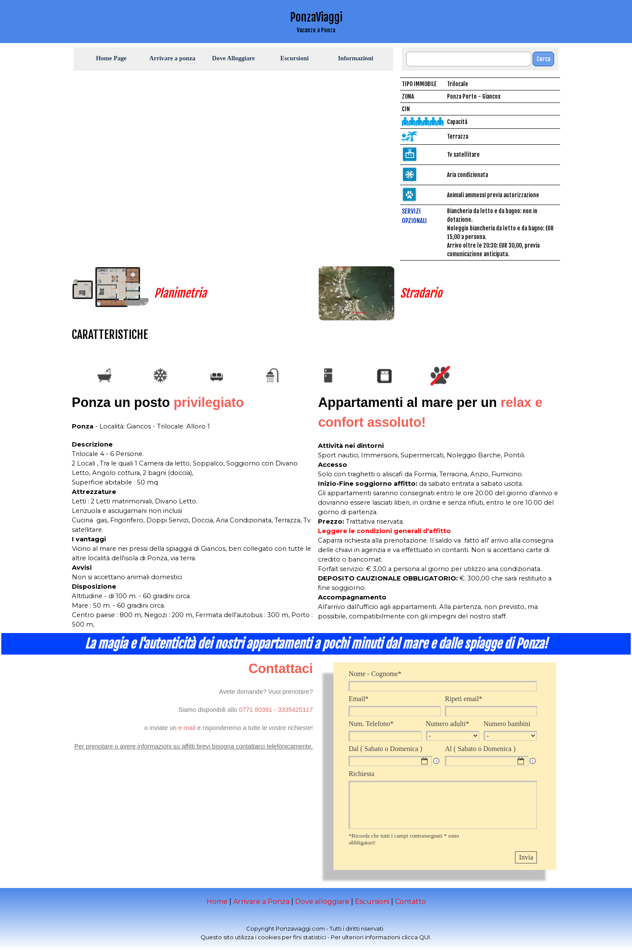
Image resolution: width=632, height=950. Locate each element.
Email (358, 698)
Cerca (543, 59)
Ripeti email (463, 698)
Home (217, 901)
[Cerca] (468, 59)
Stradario (421, 293)
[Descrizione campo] (436, 761)
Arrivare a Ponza (261, 901)
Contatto (410, 901)
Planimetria (180, 293)
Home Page (111, 58)
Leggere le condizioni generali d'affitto (384, 531)
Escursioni (372, 901)
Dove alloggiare (322, 901)
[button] (255, 709)
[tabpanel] (316, 21)
